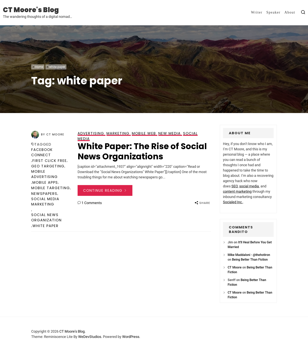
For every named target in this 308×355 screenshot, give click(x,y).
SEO (234, 186)
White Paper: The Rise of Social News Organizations (142, 151)
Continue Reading (105, 190)
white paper (45, 225)
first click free (49, 160)
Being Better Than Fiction (250, 259)
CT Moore (235, 267)
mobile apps (45, 182)
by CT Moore (52, 134)
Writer (256, 12)
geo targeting (47, 166)
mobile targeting (50, 187)
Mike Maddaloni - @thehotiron (249, 255)
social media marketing (45, 201)
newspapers (44, 193)
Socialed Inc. (233, 202)
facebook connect (42, 152)
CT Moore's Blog (31, 10)
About (289, 12)
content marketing (237, 191)
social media (249, 186)
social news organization (46, 217)
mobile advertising (44, 174)
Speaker (273, 12)
